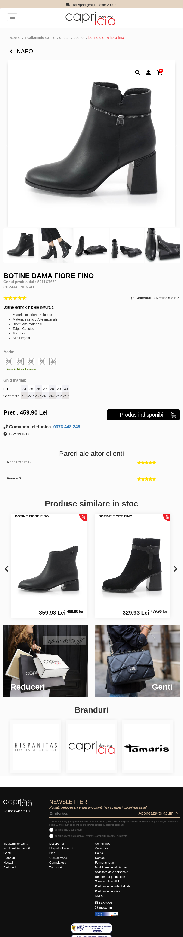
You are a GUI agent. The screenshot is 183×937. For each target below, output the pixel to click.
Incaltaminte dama (40, 37)
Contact (100, 858)
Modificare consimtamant (112, 867)
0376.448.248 (66, 426)
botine (78, 37)
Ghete (63, 37)
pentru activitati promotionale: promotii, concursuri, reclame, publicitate (91, 836)
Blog (52, 853)
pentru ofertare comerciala (68, 829)
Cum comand (58, 858)
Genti (7, 853)
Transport (55, 867)
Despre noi (56, 843)
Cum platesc (57, 862)
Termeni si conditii (107, 881)
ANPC (99, 896)
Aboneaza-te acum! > (158, 813)
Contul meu (102, 843)
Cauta (99, 853)
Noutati (8, 862)
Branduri (9, 858)
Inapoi (22, 51)
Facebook (104, 903)
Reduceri (9, 867)
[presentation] (6, 569)
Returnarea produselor (110, 877)
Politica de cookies (107, 891)
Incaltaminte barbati (16, 848)
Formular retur (104, 862)
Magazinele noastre (62, 848)
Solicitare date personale (111, 872)
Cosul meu (102, 848)
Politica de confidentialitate (113, 886)
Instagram (104, 907)
